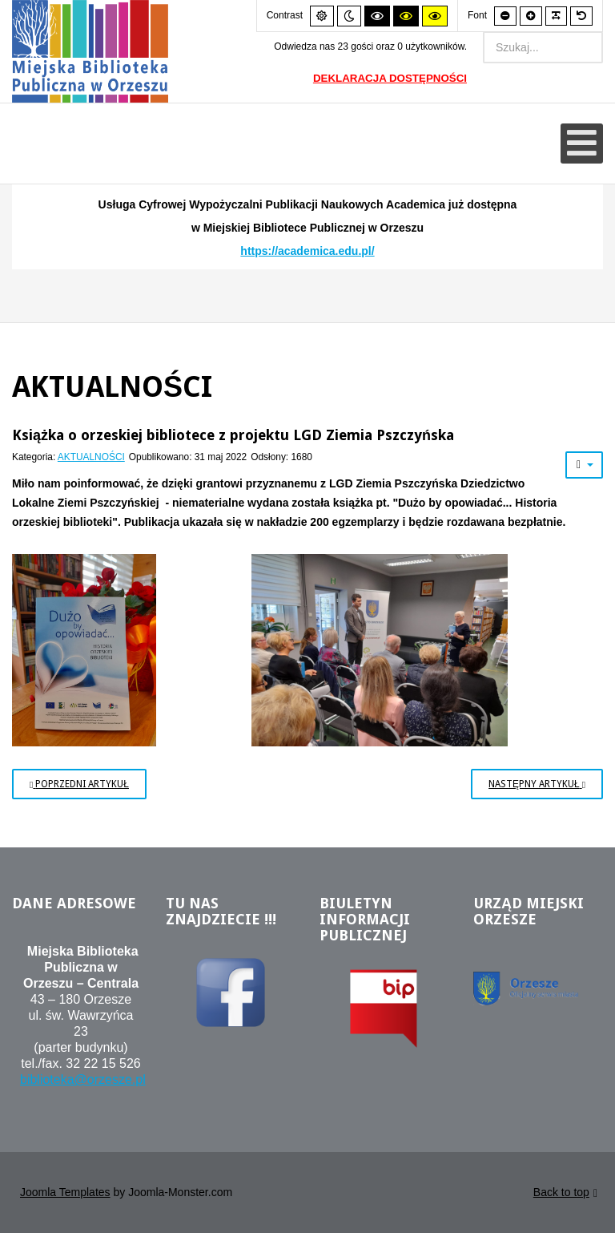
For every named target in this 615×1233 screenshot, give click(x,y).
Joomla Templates (65, 1192)
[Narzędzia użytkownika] (584, 465)
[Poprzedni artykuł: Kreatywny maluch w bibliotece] (79, 784)
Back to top (565, 1193)
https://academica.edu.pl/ (307, 251)
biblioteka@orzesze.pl (83, 1079)
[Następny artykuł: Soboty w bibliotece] (537, 784)
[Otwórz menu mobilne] (582, 143)
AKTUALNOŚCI (91, 457)
